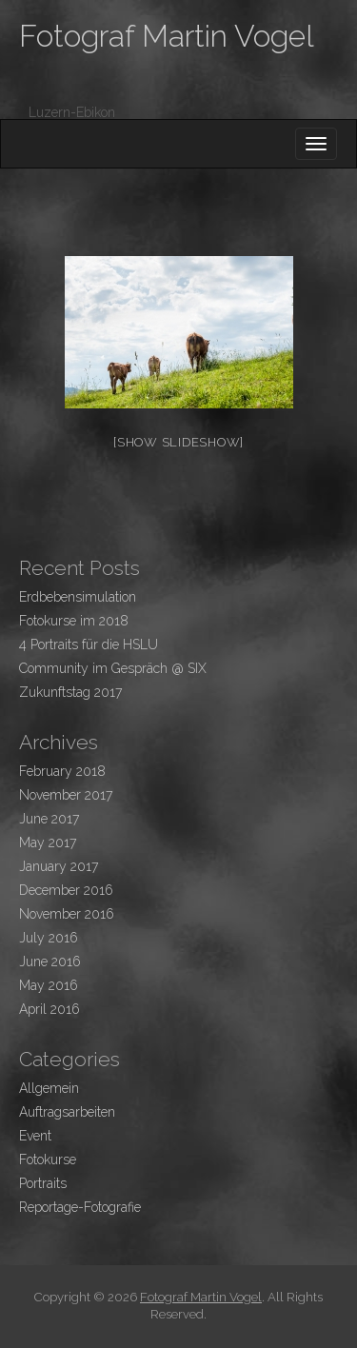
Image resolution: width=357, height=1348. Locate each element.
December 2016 (66, 890)
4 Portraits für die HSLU (88, 644)
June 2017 (49, 818)
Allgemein (49, 1088)
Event (35, 1135)
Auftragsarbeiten (67, 1112)
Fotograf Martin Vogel (166, 35)
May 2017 (47, 842)
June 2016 (50, 961)
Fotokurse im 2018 (74, 620)
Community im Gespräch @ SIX (113, 668)
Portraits (43, 1183)
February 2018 (62, 771)
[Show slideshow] (178, 442)
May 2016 (48, 985)
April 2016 (49, 1009)
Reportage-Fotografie (80, 1207)
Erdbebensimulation (77, 597)
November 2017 (65, 795)
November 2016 (66, 914)
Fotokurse (47, 1159)
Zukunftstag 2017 (70, 692)
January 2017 (58, 866)
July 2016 (48, 937)
